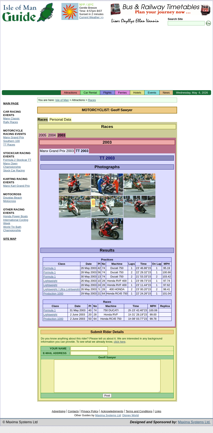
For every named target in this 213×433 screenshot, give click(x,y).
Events (152, 92)
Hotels (137, 92)
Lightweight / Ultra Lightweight (61, 289)
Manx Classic (11, 118)
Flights (107, 92)
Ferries (122, 92)
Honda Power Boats (15, 216)
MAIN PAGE (11, 103)
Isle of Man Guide (19, 12)
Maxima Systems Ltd (108, 421)
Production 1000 (53, 293)
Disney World (130, 421)
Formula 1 (49, 268)
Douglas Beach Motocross (12, 199)
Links (158, 417)
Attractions (70, 92)
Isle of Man (62, 100)
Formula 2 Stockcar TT (17, 159)
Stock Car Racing (14, 170)
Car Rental (90, 92)
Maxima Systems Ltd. (194, 428)
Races (92, 100)
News (166, 92)
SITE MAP (9, 238)
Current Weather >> (91, 17)
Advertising (58, 417)
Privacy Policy (89, 417)
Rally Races (10, 122)
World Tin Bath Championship (12, 228)
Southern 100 (11, 141)
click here (119, 341)
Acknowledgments (112, 417)
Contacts (73, 417)
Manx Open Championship (12, 165)
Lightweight (50, 280)
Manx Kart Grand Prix (16, 185)
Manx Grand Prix (13, 137)
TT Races (9, 144)
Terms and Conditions (139, 417)
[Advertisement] (106, 58)
